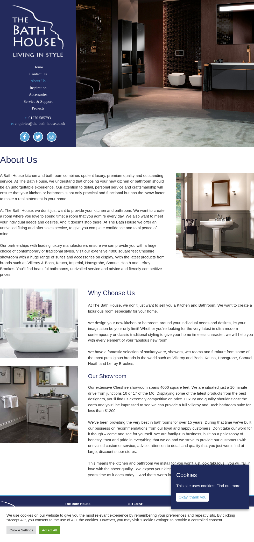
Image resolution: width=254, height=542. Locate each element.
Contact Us (38, 74)
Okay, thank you (192, 497)
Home (38, 67)
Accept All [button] (49, 530)
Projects (38, 108)
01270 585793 (40, 118)
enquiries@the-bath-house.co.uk (40, 123)
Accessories (38, 94)
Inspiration (38, 88)
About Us (38, 81)
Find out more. (229, 485)
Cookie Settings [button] (21, 530)
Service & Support (38, 101)
